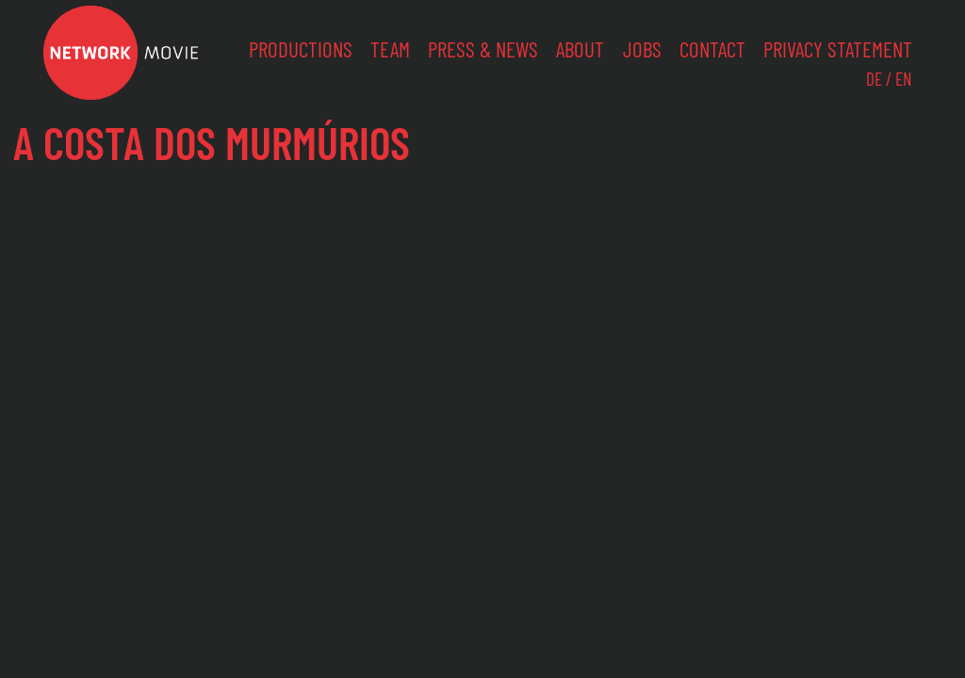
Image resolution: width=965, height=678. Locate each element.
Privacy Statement (837, 49)
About (580, 49)
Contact (712, 49)
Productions (300, 49)
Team (390, 49)
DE (874, 78)
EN (903, 78)
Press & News (483, 49)
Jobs (642, 49)
